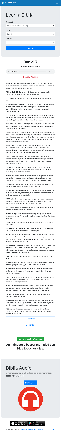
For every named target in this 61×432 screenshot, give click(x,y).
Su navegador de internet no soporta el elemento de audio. (30, 71)
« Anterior (30, 319)
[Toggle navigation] (56, 3)
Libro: (8, 30)
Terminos (40, 429)
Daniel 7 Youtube (30, 77)
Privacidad (32, 429)
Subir (53, 429)
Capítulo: (9, 39)
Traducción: (10, 22)
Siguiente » (30, 325)
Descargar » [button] (30, 382)
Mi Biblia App (9, 2)
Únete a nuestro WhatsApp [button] (30, 339)
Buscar (30, 48)
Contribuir (23, 429)
